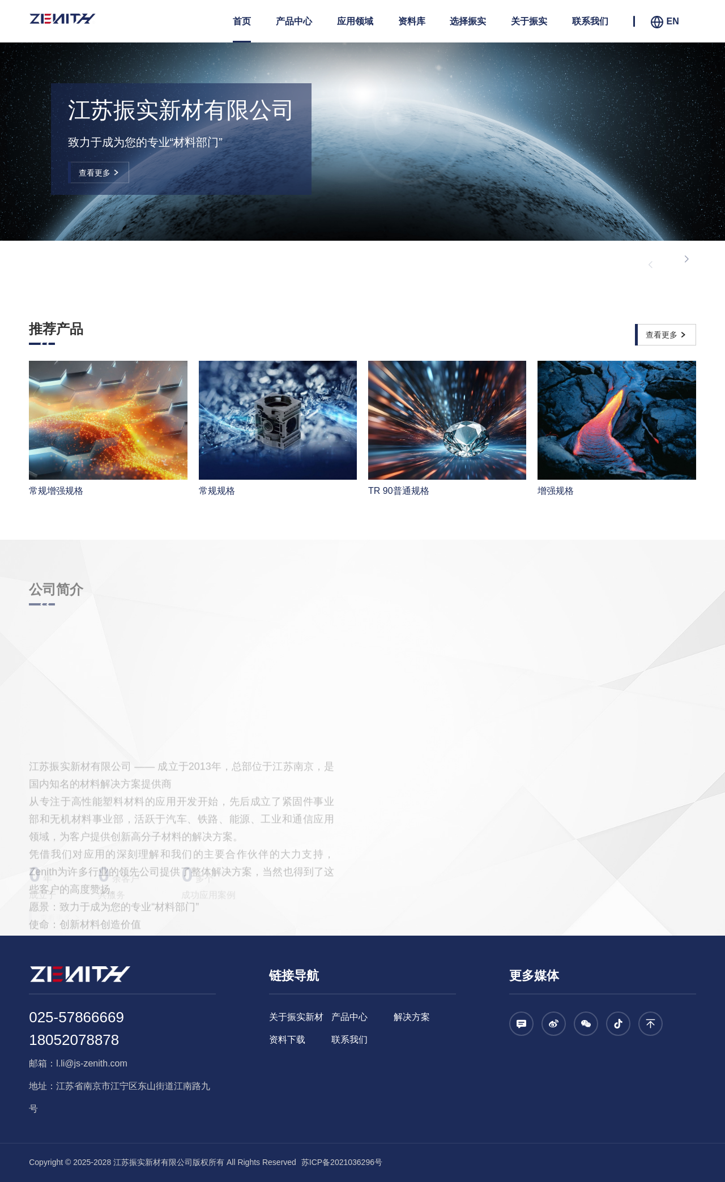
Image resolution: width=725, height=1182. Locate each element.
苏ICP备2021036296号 (340, 1162)
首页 (242, 21)
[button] (686, 259)
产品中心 (294, 21)
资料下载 (287, 1039)
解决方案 (412, 1017)
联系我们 (590, 21)
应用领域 (355, 21)
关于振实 (529, 21)
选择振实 (468, 21)
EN (664, 22)
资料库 (411, 21)
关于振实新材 (296, 1017)
